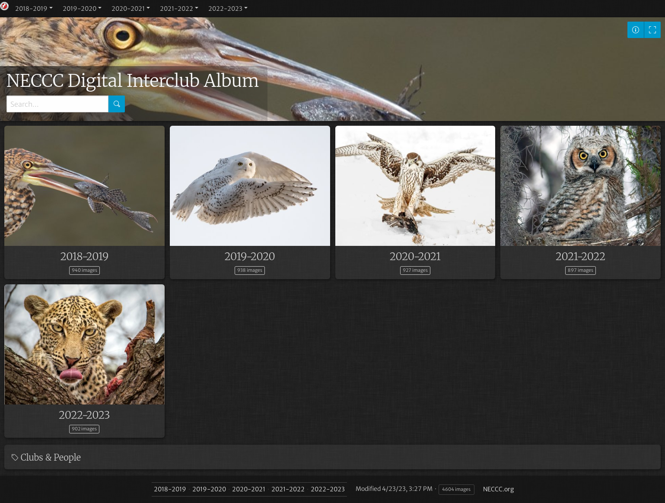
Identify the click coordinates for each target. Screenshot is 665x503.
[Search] (57, 104)
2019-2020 (79, 9)
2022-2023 (225, 9)
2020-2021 (128, 9)
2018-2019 (31, 9)
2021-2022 (176, 9)
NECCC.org (498, 489)
